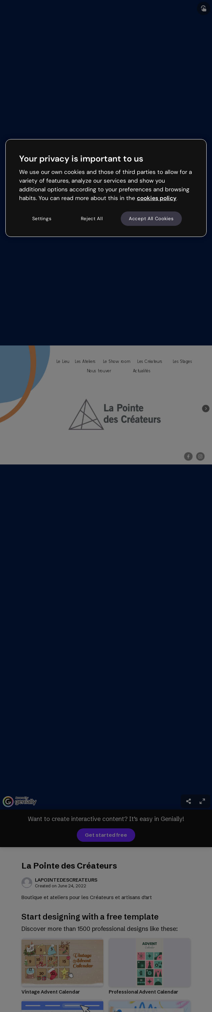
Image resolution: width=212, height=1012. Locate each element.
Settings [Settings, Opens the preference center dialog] (42, 218)
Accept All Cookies (151, 218)
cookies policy (156, 198)
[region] (106, 188)
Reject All (92, 218)
